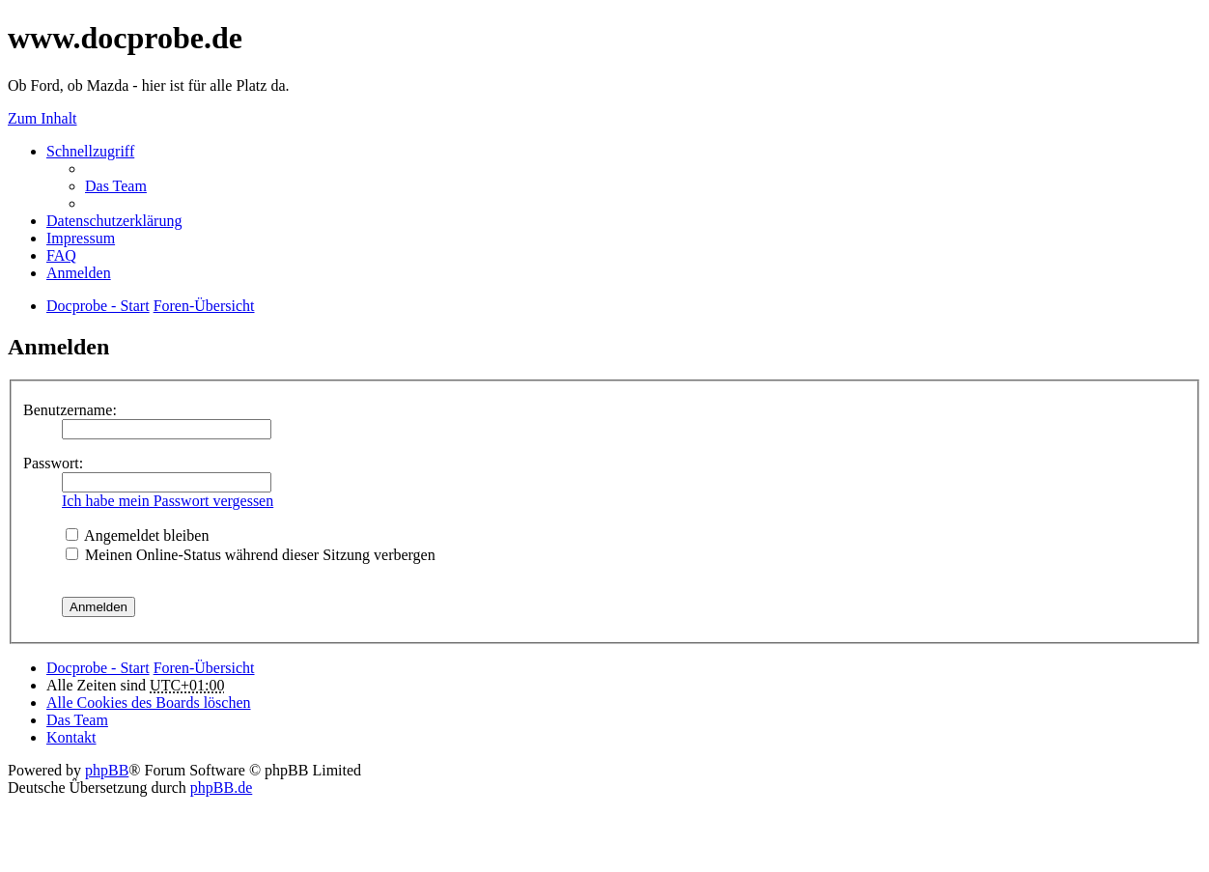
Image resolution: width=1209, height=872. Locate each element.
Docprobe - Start (98, 668)
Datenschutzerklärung (114, 220)
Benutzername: (70, 410)
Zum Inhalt (42, 118)
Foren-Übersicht (204, 668)
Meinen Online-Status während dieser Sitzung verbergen (251, 555)
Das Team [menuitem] (116, 186)
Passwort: (53, 463)
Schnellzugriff (90, 151)
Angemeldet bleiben (137, 535)
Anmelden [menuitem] (78, 273)
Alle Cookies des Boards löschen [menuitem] (148, 702)
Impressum (80, 238)
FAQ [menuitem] (61, 255)
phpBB (106, 770)
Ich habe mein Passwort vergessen (167, 500)
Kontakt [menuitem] (71, 737)
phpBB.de (221, 787)
